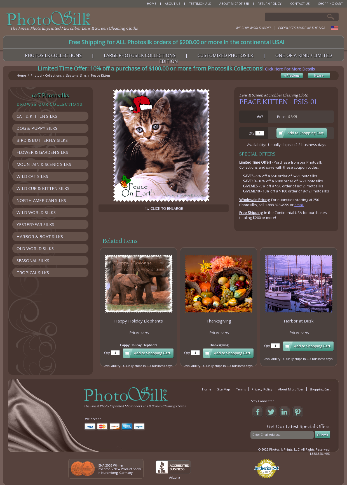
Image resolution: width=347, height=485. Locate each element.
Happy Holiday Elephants (138, 321)
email (299, 204)
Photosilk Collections (46, 75)
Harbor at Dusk (298, 321)
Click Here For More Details (290, 69)
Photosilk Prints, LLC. (284, 449)
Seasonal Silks (76, 75)
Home (21, 75)
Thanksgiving (218, 321)
